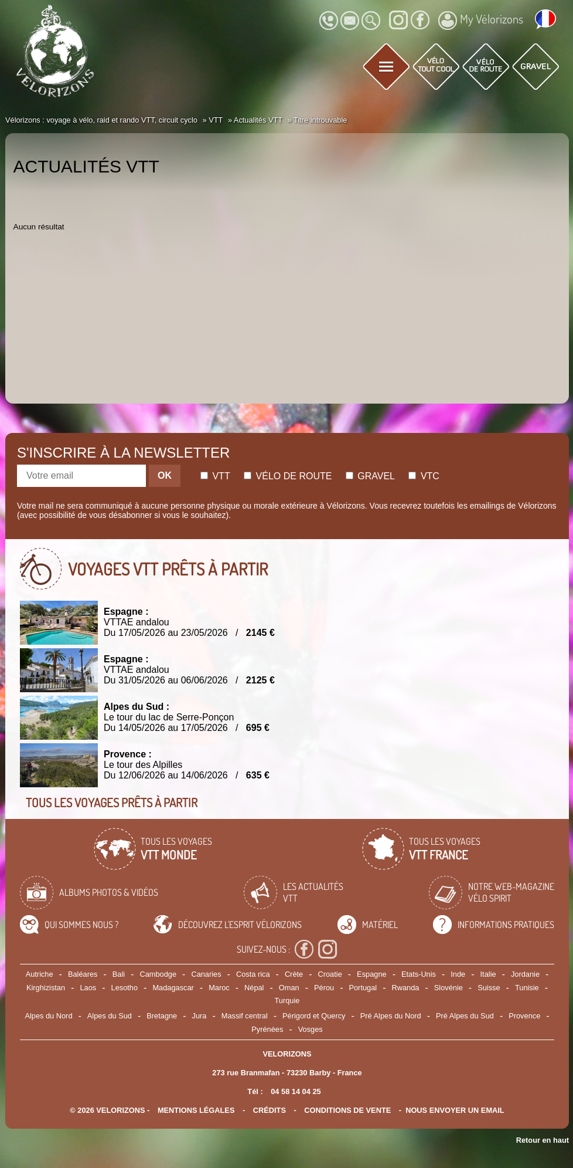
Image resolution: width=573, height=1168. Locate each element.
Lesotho (124, 987)
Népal (254, 987)
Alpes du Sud (109, 1015)
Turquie (287, 1000)
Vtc (423, 476)
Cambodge (157, 974)
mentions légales (196, 1110)
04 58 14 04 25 (295, 1091)
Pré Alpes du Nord (390, 1015)
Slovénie (448, 987)
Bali (118, 974)
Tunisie (527, 987)
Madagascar (172, 987)
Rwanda (405, 987)
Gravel (370, 476)
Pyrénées (267, 1029)
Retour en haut (542, 1140)
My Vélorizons (480, 20)
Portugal (363, 987)
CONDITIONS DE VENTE (347, 1110)
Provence (524, 1015)
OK (165, 475)
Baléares (83, 974)
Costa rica (253, 974)
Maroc (219, 987)
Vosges (310, 1029)
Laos (88, 987)
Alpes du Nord (48, 1015)
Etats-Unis (418, 974)
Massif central (244, 1015)
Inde (458, 974)
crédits (269, 1110)
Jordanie (525, 974)
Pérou (324, 987)
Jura (199, 1015)
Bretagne (161, 1015)
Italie (488, 974)
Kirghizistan (45, 987)
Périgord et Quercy (313, 1015)
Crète (294, 974)
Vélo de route (288, 476)
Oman (289, 987)
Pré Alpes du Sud (465, 1015)
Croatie (330, 974)
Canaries (206, 974)
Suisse (488, 987)
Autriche (39, 974)
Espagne (372, 974)
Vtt (215, 476)
